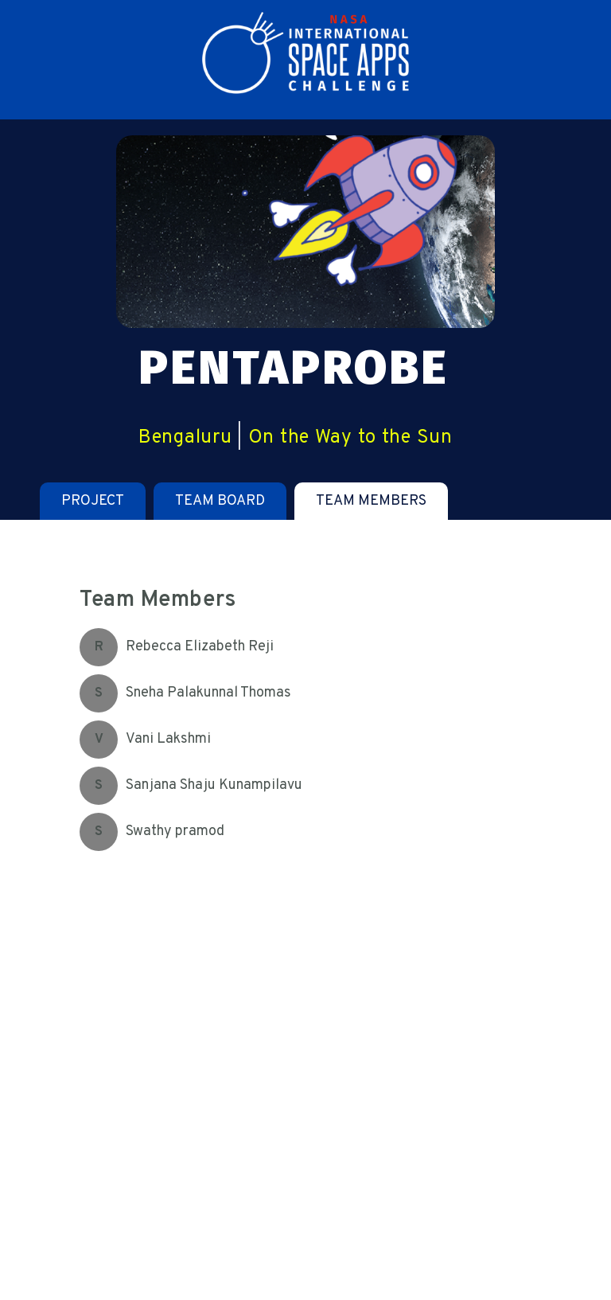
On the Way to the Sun (350, 438)
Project (92, 501)
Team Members (371, 501)
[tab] (93, 501)
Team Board (220, 501)
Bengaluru (185, 438)
